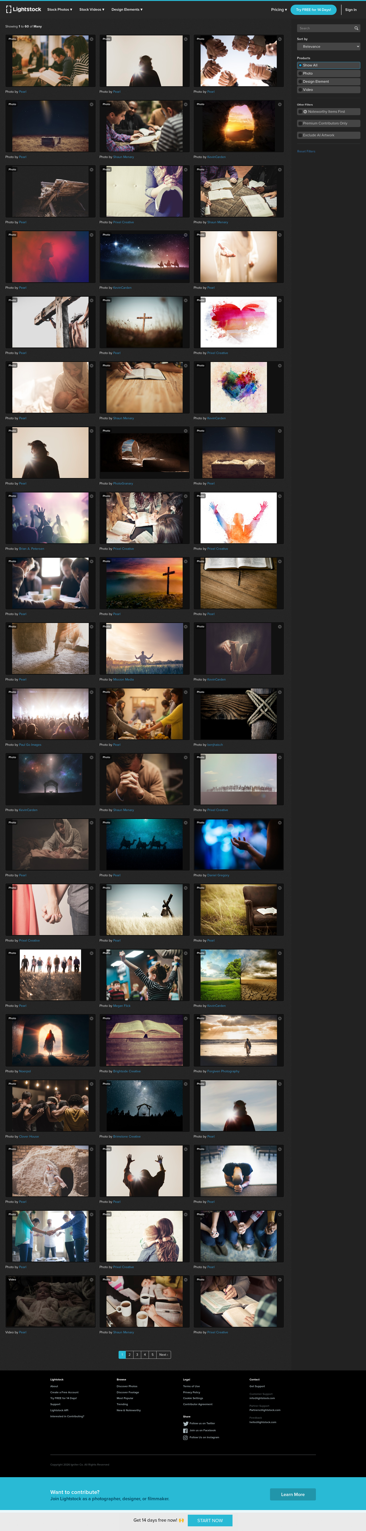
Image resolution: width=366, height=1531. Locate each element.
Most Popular (125, 1398)
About (54, 1386)
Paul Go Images (30, 744)
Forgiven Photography (223, 1071)
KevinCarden (216, 157)
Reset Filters (306, 151)
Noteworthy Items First (324, 111)
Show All (310, 65)
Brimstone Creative (127, 1136)
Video (308, 89)
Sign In (351, 9)
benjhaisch (215, 744)
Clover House (29, 1136)
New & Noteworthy (129, 1410)
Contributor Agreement (197, 1404)
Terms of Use (191, 1386)
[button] (60, 9)
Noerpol (25, 1071)
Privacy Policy (191, 1392)
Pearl (22, 91)
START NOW (210, 1520)
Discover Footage (128, 1392)
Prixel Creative (123, 222)
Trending (122, 1404)
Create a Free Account (64, 1392)
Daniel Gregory (218, 875)
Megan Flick (121, 1005)
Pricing (279, 10)
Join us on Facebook (203, 1430)
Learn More (293, 1494)
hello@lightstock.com (263, 1422)
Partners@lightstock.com (265, 1410)
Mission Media (123, 679)
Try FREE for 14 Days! (313, 9)
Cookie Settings (193, 1398)
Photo (308, 73)
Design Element (316, 81)
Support (55, 1404)
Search (356, 28)
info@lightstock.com (262, 1398)
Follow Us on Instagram (204, 1437)
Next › (163, 1354)
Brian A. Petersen (31, 548)
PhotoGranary (123, 483)
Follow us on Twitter (202, 1423)
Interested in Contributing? (67, 1416)
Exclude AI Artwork (318, 135)
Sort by (302, 39)
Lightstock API (59, 1410)
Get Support (257, 1386)
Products (303, 58)
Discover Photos (127, 1386)
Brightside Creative (127, 1071)
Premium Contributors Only (325, 123)
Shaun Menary (123, 157)
